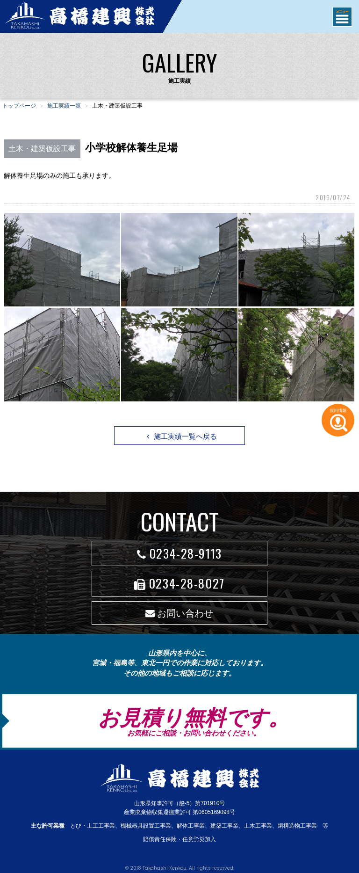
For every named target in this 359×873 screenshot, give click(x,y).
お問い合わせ (179, 613)
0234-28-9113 (179, 553)
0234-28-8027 (179, 583)
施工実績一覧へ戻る (182, 436)
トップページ (19, 105)
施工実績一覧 (64, 105)
